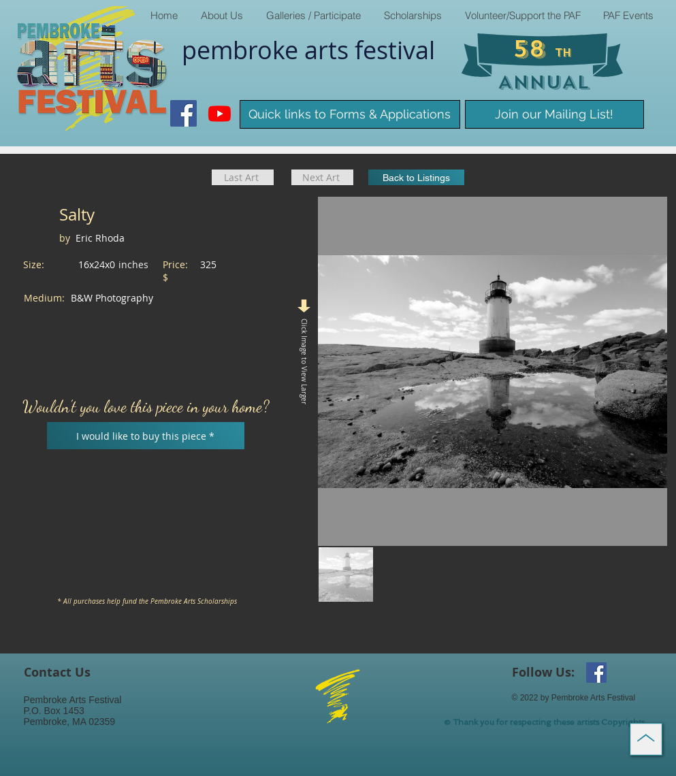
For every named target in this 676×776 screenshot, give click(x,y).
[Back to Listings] (416, 177)
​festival (395, 49)
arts (329, 49)
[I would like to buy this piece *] (145, 435)
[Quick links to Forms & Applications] (350, 114)
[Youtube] (219, 113)
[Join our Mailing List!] (554, 114)
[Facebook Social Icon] (183, 113)
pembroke (243, 49)
